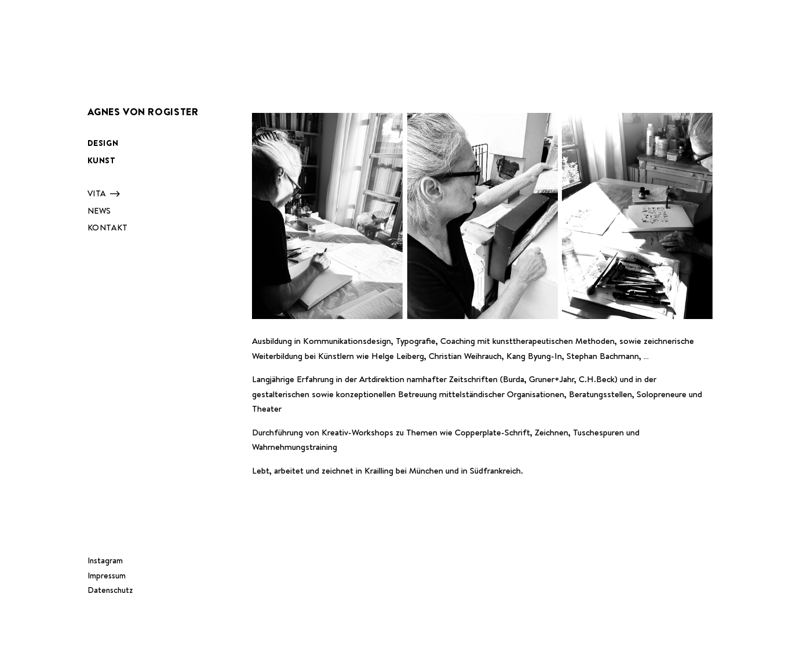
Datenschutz (110, 590)
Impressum (106, 575)
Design (103, 143)
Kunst (101, 160)
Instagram (105, 560)
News (99, 211)
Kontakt (107, 227)
